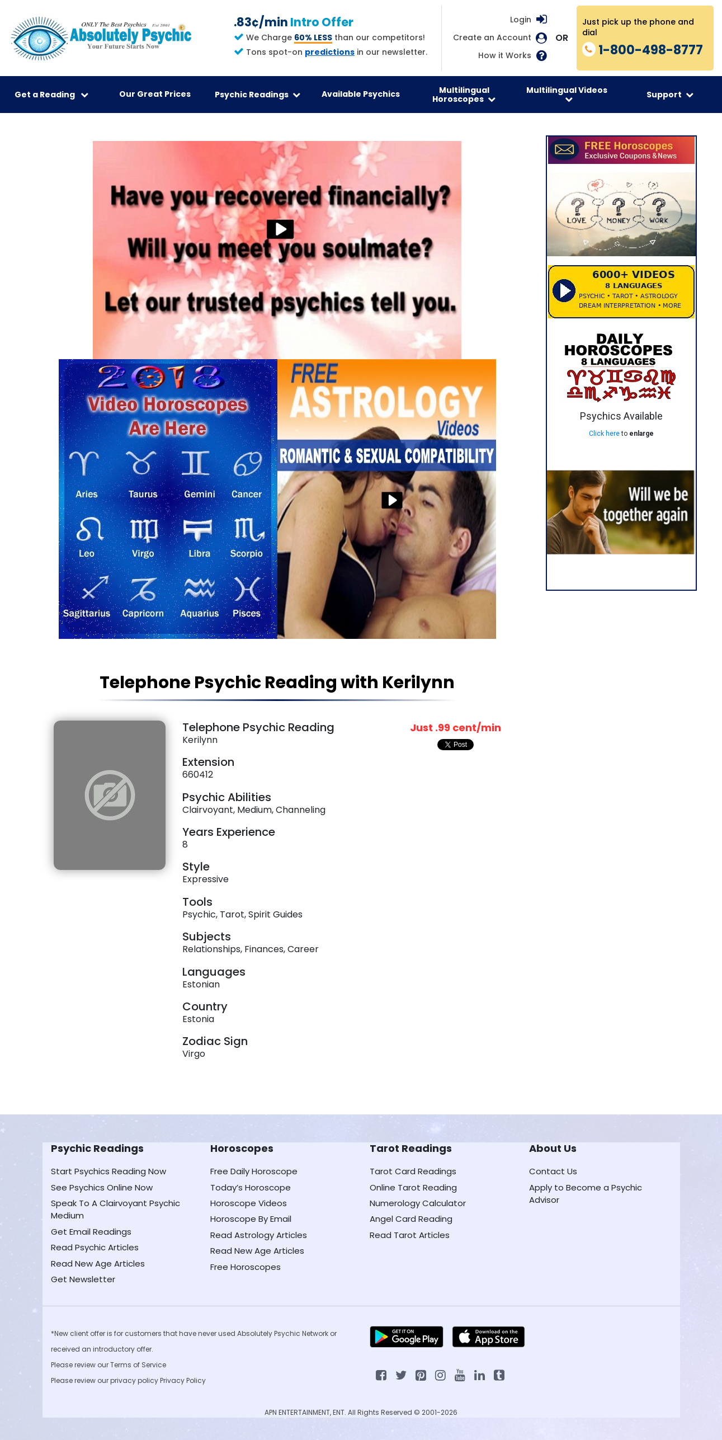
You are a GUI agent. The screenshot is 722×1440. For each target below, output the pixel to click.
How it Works (504, 55)
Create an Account (492, 37)
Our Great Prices (155, 94)
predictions (330, 52)
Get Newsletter (83, 1279)
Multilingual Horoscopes (464, 94)
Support (670, 94)
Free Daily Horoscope (254, 1171)
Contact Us (553, 1171)
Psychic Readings (257, 94)
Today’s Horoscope (250, 1187)
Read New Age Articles (98, 1263)
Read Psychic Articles (95, 1247)
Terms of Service (138, 1365)
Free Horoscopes (245, 1267)
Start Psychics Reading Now (108, 1171)
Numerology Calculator (418, 1203)
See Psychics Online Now (102, 1187)
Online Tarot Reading (413, 1187)
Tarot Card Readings (413, 1171)
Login (520, 19)
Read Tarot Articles (410, 1235)
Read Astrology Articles (258, 1235)
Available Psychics (361, 94)
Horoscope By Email (250, 1219)
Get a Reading (51, 94)
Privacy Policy (183, 1380)
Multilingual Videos (566, 93)
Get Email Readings (91, 1231)
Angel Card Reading (411, 1219)
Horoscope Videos (248, 1203)
